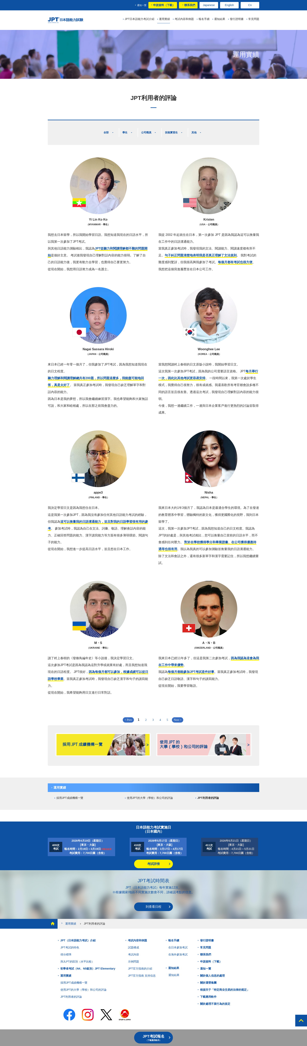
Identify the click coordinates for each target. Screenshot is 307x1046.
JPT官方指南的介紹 (140, 964)
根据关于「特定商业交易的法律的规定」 (224, 985)
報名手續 (173, 936)
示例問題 (133, 957)
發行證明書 (207, 936)
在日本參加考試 (178, 943)
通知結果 (173, 963)
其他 (199, 130)
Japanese (209, 5)
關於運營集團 (208, 978)
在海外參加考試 (178, 950)
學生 (124, 130)
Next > (177, 715)
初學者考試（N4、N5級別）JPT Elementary (87, 964)
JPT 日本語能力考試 (72, 20)
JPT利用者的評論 (208, 793)
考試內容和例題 (137, 936)
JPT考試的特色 (69, 943)
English (229, 5)
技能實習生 (174, 130)
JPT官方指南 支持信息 (142, 971)
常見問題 (205, 943)
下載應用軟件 (208, 992)
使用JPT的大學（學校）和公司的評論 (150, 793)
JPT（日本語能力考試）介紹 (78, 936)
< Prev (128, 715)
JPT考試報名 (153, 1037)
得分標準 (65, 950)
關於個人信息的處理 (212, 971)
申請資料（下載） (164, 5)
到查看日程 (153, 902)
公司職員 (147, 130)
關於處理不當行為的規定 (215, 999)
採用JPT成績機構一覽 (69, 793)
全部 (104, 130)
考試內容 (133, 950)
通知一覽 (141, 5)
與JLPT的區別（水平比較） (77, 957)
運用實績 (59, 783)
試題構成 (133, 943)
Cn (250, 5)
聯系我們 (189, 5)
